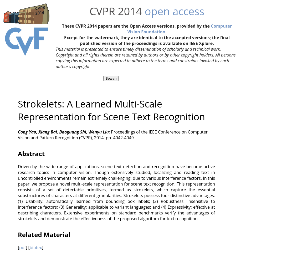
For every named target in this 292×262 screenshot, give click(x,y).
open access (174, 11)
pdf (22, 247)
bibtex (36, 247)
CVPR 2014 (115, 11)
